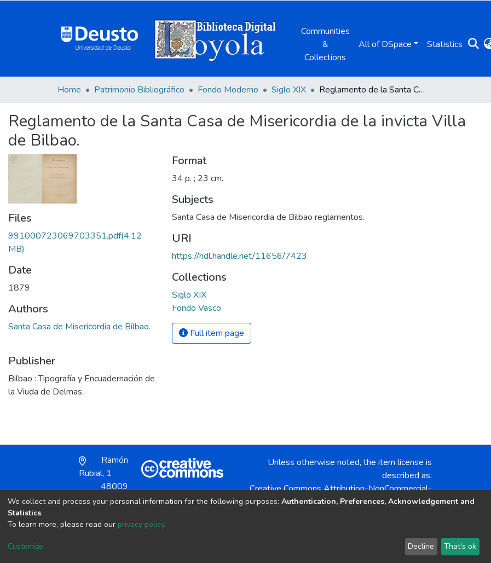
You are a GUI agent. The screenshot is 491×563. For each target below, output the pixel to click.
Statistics (445, 44)
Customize (25, 546)
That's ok (460, 546)
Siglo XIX (289, 90)
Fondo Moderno (228, 90)
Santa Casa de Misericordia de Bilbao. (79, 327)
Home (69, 90)
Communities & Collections (325, 44)
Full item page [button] (211, 333)
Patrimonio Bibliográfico (139, 90)
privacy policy (141, 524)
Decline (421, 546)
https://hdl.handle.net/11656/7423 (239, 256)
